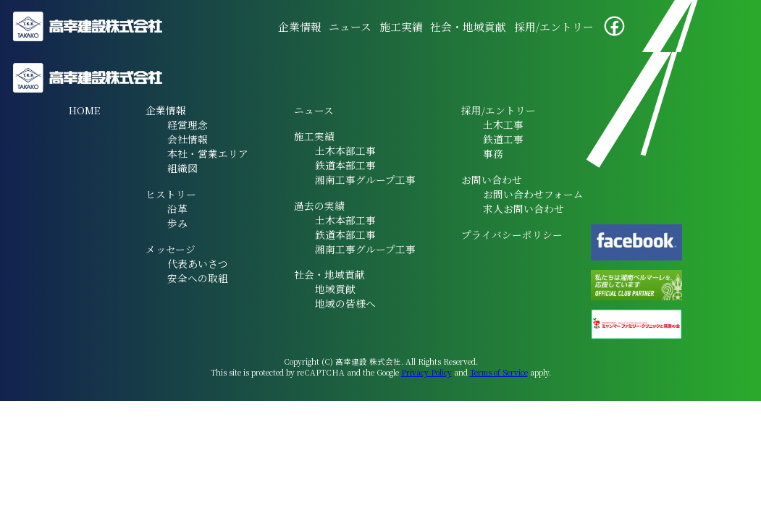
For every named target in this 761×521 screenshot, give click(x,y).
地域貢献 (335, 288)
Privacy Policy (426, 372)
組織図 (182, 168)
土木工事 (503, 124)
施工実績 (401, 26)
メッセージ (170, 249)
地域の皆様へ (345, 303)
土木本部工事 (345, 150)
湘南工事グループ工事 (365, 179)
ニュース (350, 26)
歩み (177, 223)
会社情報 (187, 139)
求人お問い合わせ (523, 208)
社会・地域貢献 (468, 26)
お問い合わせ (491, 179)
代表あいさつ (197, 263)
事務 (493, 153)
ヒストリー (171, 194)
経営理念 (187, 124)
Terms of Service (499, 372)
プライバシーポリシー (512, 234)
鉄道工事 (503, 139)
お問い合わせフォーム (533, 194)
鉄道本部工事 (345, 165)
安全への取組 (197, 278)
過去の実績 (319, 205)
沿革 (177, 208)
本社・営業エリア (207, 153)
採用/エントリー (554, 26)
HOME (84, 110)
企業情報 (299, 26)
